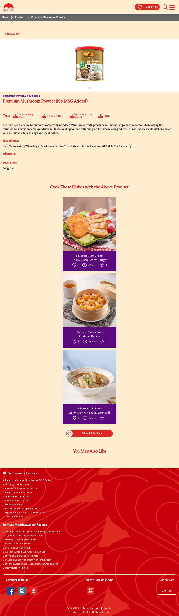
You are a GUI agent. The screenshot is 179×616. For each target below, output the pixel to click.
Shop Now (152, 7)
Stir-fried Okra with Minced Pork (21, 556)
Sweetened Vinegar (14, 505)
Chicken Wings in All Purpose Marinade (25, 552)
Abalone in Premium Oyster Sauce (22, 489)
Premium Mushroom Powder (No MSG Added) (28, 480)
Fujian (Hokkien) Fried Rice (19, 544)
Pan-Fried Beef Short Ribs (18, 548)
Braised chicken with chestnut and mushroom (28, 560)
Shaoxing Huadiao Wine (17, 485)
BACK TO (13, 33)
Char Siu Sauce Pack (15, 517)
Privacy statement (91, 608)
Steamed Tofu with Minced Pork (21, 540)
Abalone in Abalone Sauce (18, 501)
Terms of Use (73, 608)
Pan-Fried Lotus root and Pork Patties (24, 536)
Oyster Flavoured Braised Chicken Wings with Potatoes (33, 532)
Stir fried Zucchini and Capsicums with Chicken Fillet (31, 564)
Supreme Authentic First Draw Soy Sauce (25, 513)
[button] (165, 7)
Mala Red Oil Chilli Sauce (17, 497)
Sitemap (107, 608)
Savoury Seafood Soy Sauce (18, 493)
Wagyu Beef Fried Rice (16, 568)
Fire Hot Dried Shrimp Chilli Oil (21, 509)
